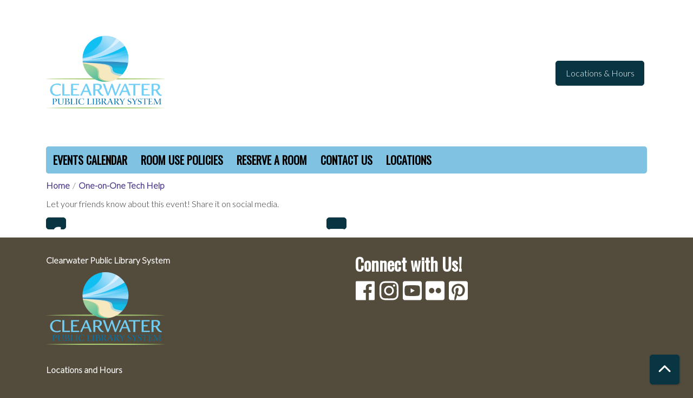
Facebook (56, 223)
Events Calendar (90, 160)
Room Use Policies (182, 160)
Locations (409, 160)
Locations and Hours (84, 369)
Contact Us (346, 160)
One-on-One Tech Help (122, 185)
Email (336, 223)
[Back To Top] (664, 369)
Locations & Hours (600, 73)
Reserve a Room (272, 160)
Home (58, 185)
